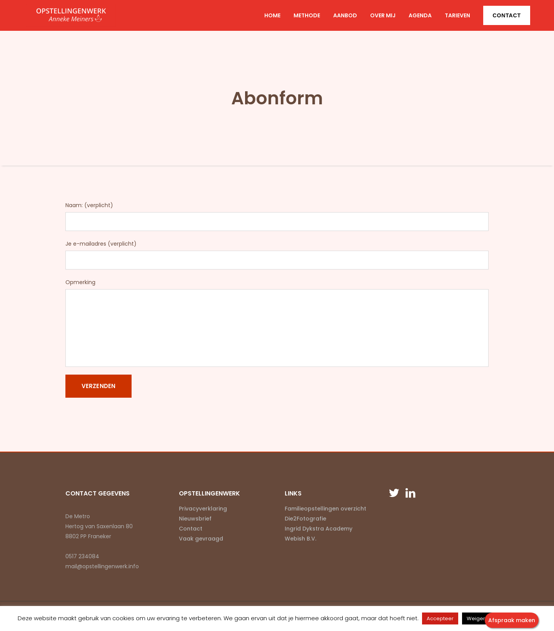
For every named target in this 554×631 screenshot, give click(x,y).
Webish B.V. (300, 538)
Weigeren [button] (479, 618)
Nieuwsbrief (195, 518)
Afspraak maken (511, 620)
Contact (506, 15)
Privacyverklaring (203, 508)
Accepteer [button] (440, 618)
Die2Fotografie (305, 518)
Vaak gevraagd (201, 538)
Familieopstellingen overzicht (325, 508)
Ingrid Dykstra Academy (318, 528)
